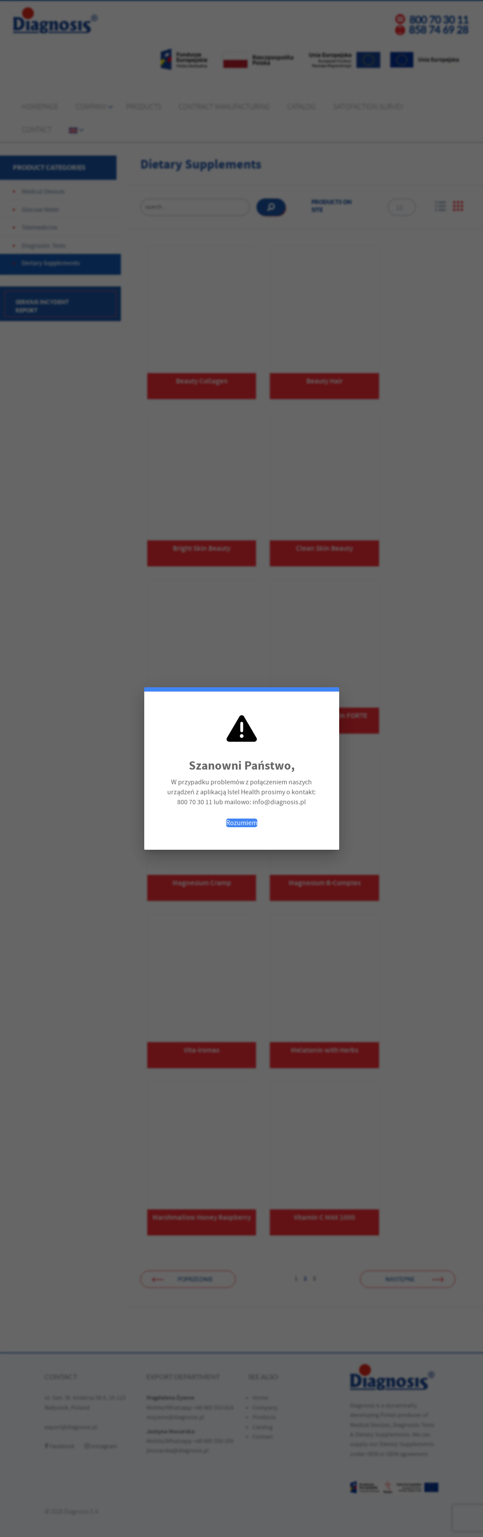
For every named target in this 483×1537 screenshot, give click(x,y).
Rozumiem (241, 823)
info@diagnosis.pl (279, 802)
